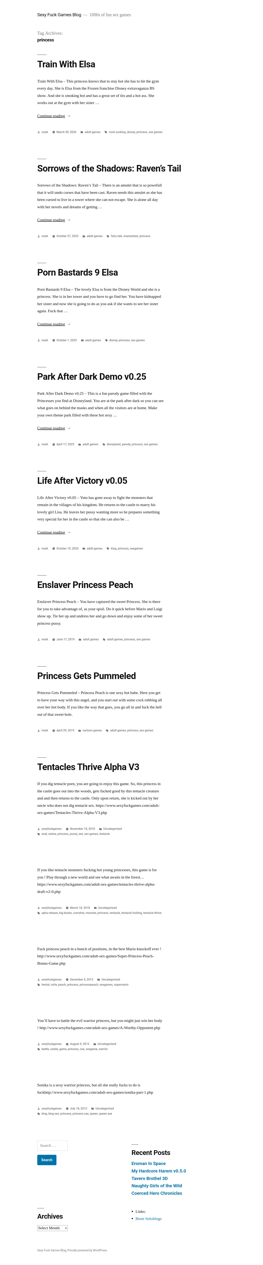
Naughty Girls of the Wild (157, 1185)
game (62, 1049)
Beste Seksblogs (149, 1218)
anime (52, 834)
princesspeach (89, 984)
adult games (92, 132)
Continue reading (54, 115)
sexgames (136, 548)
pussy (73, 834)
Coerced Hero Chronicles (157, 1193)
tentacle (104, 834)
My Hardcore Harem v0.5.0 (159, 1171)
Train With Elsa (66, 64)
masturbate (130, 236)
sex (81, 834)
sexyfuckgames (52, 828)
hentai (45, 984)
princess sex (81, 1113)
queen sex (105, 1113)
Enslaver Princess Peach (85, 585)
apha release (50, 913)
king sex (53, 1113)
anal (44, 834)
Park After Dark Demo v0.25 (91, 376)
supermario (121, 984)
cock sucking (117, 132)
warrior (103, 1049)
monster (91, 913)
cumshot (78, 913)
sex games (155, 132)
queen (94, 1113)
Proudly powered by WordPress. (87, 1250)
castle (54, 1049)
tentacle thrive (152, 913)
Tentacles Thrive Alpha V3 (88, 767)
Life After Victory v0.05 (82, 480)
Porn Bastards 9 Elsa (77, 272)
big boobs (65, 913)
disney (131, 132)
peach (62, 984)
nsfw (54, 984)
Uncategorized (112, 828)
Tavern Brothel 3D (150, 1178)
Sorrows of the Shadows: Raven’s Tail (109, 168)
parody (126, 444)
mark (45, 132)
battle (45, 1049)
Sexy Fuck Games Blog (59, 14)
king (113, 548)
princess (141, 132)
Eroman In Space (149, 1163)
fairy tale (116, 236)
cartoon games (92, 730)
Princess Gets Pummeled (86, 676)
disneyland (113, 444)
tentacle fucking (131, 913)
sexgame (91, 1049)
